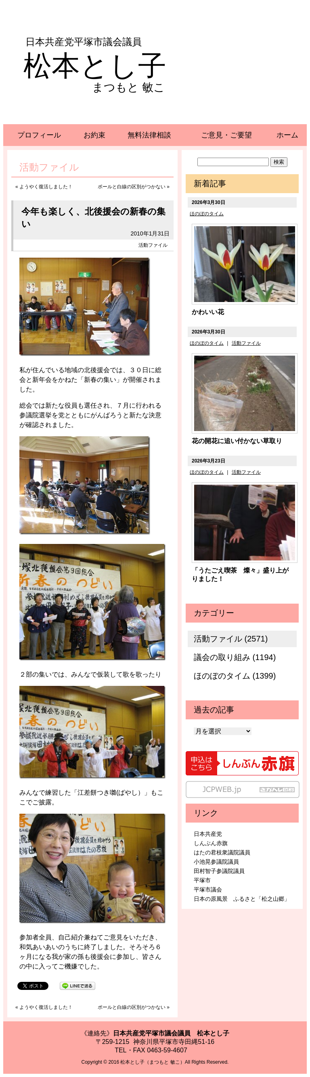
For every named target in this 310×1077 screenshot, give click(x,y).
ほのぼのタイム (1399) (235, 675)
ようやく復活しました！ (46, 187)
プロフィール (39, 135)
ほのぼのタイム (207, 214)
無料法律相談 (149, 135)
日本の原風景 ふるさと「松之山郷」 (242, 899)
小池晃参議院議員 (216, 861)
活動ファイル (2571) (231, 638)
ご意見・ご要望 (226, 135)
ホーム (287, 135)
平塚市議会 (208, 889)
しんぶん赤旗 (211, 843)
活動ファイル (153, 245)
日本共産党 (208, 834)
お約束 (94, 135)
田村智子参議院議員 (219, 871)
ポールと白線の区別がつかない (131, 187)
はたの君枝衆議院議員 (222, 852)
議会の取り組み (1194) (235, 657)
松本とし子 (94, 66)
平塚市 (202, 880)
